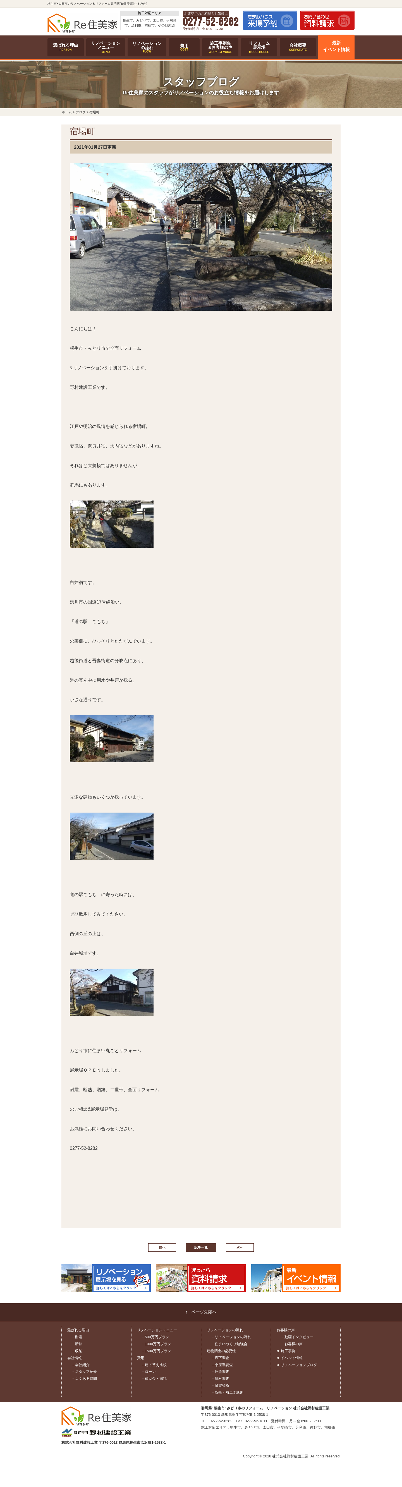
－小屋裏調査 (222, 1365)
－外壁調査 (220, 1371)
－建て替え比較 (154, 1365)
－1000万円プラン (156, 1344)
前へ (162, 1247)
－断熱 (76, 1344)
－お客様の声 (292, 1344)
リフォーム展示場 (259, 47)
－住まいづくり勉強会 (229, 1344)
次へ (239, 1247)
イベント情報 (292, 1358)
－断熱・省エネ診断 (227, 1392)
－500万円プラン (155, 1337)
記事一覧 (201, 1247)
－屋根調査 (220, 1378)
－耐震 (76, 1337)
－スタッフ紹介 (84, 1371)
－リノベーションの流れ (231, 1337)
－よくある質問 (84, 1378)
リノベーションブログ (299, 1365)
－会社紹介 (80, 1365)
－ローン (148, 1371)
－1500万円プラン (156, 1351)
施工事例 (288, 1351)
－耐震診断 (220, 1385)
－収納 (76, 1351)
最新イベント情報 (336, 46)
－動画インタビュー (297, 1337)
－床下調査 (220, 1358)
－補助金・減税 (154, 1378)
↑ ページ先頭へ (201, 1312)
